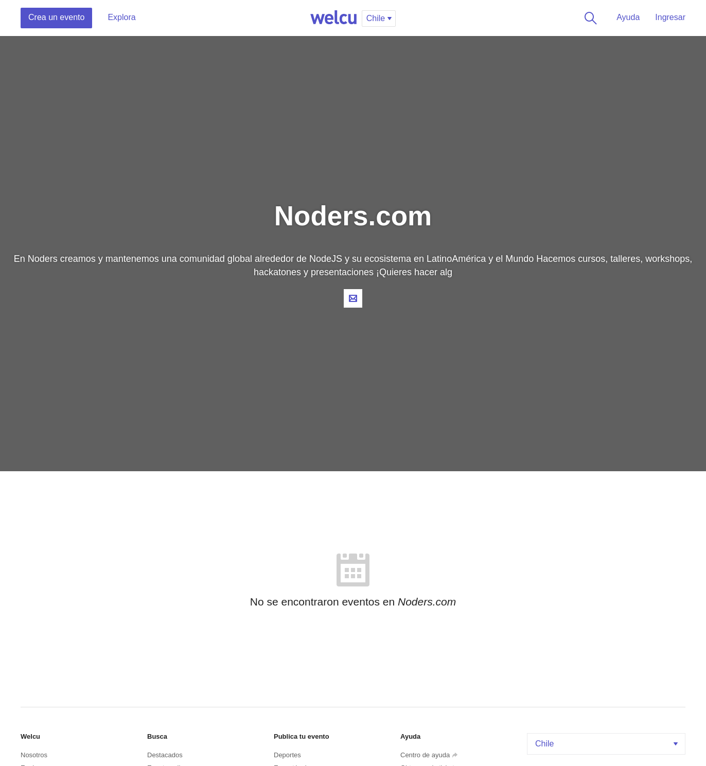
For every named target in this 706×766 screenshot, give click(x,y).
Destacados (165, 755)
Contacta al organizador (353, 298)
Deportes (287, 755)
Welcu (333, 18)
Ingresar (670, 17)
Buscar (588, 18)
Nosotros (34, 755)
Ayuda (628, 17)
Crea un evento (56, 17)
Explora (121, 17)
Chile (607, 743)
